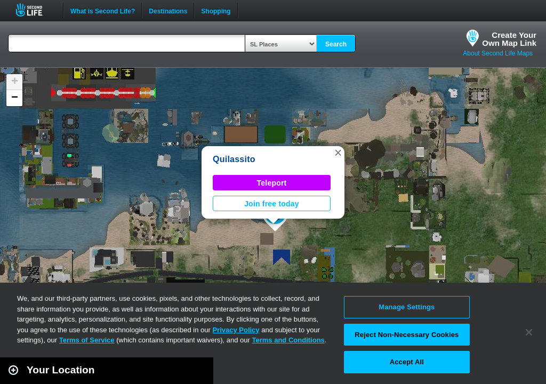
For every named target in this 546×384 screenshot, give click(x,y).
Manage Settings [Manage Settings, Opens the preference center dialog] (407, 307)
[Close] (529, 332)
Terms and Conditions (288, 340)
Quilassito (234, 159)
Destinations (168, 10)
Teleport (272, 183)
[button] (338, 152)
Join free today (271, 203)
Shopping (215, 10)
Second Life (35, 10)
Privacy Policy (235, 330)
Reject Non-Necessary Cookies (407, 335)
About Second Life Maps (498, 53)
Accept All (407, 362)
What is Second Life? (102, 10)
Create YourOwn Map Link (509, 38)
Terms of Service (87, 340)
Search (336, 44)
